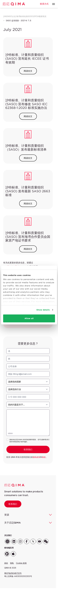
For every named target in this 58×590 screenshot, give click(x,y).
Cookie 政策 (21, 563)
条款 (44, 457)
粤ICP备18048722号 (13, 573)
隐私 (12, 563)
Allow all (29, 318)
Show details (43, 310)
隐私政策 (36, 457)
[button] (53, 4)
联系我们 (13, 504)
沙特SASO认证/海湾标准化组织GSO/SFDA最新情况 (24, 16)
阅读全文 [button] (28, 71)
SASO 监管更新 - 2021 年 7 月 (18, 20)
